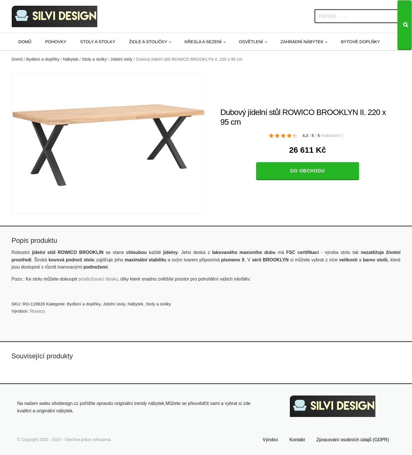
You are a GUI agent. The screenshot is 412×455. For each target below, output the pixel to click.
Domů (24, 41)
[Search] (404, 25)
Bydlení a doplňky (43, 59)
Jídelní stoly (121, 59)
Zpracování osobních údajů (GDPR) (352, 439)
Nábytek (70, 59)
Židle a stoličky (148, 41)
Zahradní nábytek (302, 41)
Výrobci (270, 439)
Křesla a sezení (203, 41)
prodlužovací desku (98, 279)
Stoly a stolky (97, 41)
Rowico (37, 311)
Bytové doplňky (360, 41)
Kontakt (297, 439)
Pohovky (55, 41)
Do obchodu (307, 170)
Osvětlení (251, 41)
